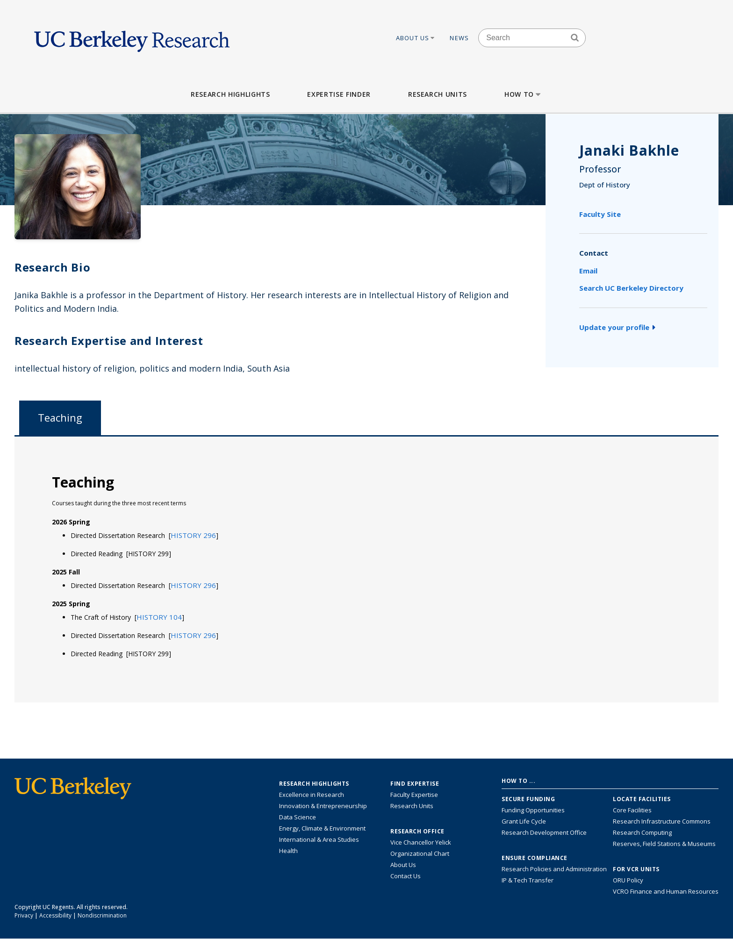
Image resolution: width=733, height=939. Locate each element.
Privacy (23, 915)
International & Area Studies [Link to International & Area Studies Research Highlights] (319, 839)
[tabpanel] (366, 568)
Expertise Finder (338, 94)
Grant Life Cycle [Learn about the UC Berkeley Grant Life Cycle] (524, 821)
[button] (193, 535)
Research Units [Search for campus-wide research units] (411, 806)
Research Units (437, 94)
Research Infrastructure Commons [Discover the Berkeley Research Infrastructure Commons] (662, 821)
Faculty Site (600, 214)
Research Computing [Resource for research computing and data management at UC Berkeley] (642, 832)
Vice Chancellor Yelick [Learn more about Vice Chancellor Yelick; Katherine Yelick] (420, 842)
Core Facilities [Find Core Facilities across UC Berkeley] (632, 810)
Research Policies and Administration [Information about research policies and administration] (554, 869)
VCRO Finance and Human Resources (666, 891)
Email (588, 270)
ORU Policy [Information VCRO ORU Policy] (628, 880)
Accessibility (55, 915)
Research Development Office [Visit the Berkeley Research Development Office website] (544, 832)
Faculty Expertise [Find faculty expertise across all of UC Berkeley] (414, 794)
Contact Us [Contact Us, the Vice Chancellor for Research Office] (405, 876)
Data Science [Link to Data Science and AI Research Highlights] (297, 817)
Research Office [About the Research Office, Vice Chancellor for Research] (417, 831)
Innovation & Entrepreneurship (323, 806)
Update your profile (617, 327)
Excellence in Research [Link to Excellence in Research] (311, 794)
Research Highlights (230, 94)
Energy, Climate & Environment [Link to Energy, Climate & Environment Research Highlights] (322, 828)
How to (523, 94)
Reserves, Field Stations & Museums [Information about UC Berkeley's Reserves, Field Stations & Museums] (664, 843)
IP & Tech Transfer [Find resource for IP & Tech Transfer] (527, 880)
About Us (416, 38)
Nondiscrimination (102, 915)
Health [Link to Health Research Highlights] (288, 850)
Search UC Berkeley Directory (631, 288)
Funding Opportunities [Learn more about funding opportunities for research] (533, 810)
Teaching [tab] (60, 417)
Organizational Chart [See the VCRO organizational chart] (419, 853)
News (459, 38)
